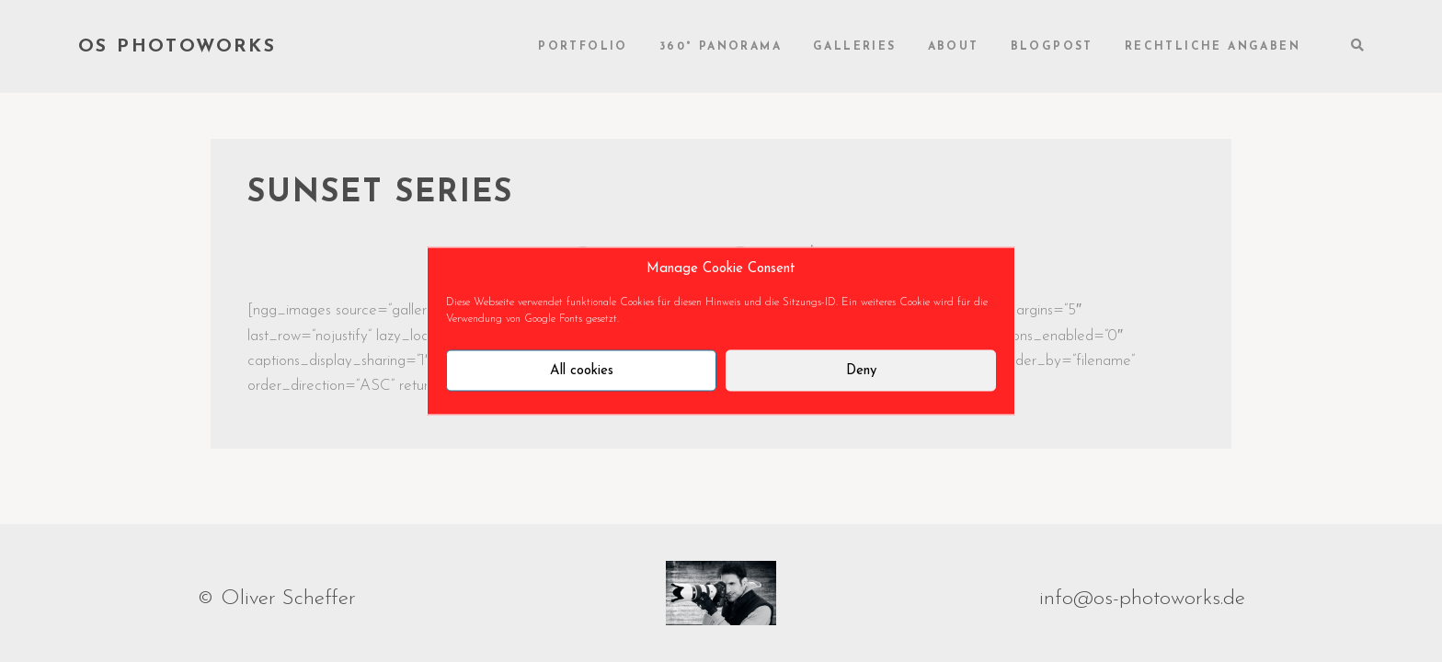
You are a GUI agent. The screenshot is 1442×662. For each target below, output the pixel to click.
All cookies (581, 370)
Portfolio (583, 46)
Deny (861, 370)
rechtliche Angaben (1212, 46)
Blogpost (1052, 46)
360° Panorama (720, 46)
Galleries (855, 46)
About (953, 46)
